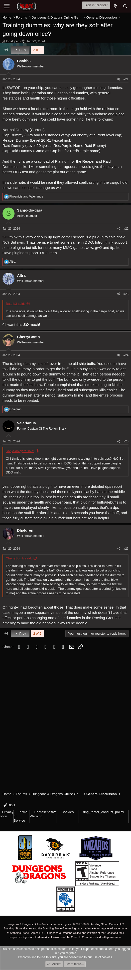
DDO (9, 805)
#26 (125, 548)
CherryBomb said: (19, 558)
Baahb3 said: (15, 304)
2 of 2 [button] (37, 50)
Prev (20, 50)
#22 (125, 228)
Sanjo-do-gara (29, 210)
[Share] (118, 79)
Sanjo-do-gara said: (20, 451)
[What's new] (115, 6)
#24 (125, 355)
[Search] (125, 6)
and (26, 196)
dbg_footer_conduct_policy (103, 812)
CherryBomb (28, 337)
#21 (125, 79)
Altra (21, 275)
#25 (125, 441)
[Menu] (7, 6)
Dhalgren (13, 41)
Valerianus (26, 423)
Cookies (67, 812)
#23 (125, 294)
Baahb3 (24, 61)
